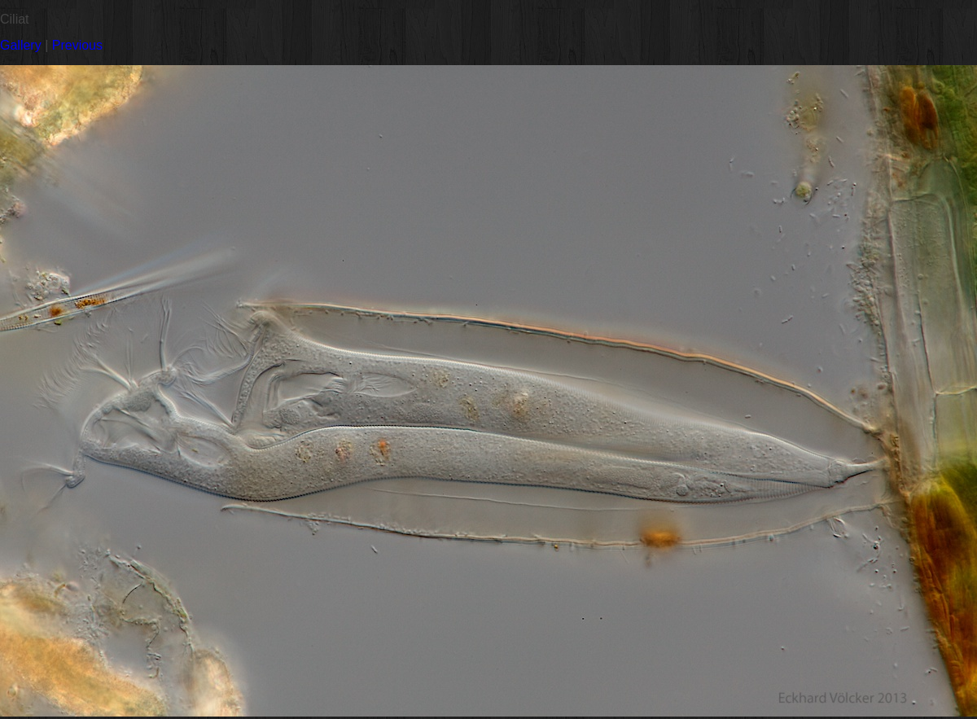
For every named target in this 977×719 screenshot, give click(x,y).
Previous (77, 45)
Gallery (21, 45)
